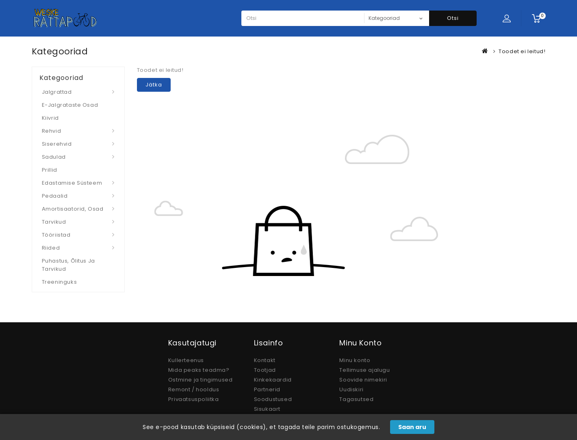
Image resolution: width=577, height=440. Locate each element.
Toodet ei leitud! (522, 51)
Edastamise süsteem (72, 183)
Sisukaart (267, 409)
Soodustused (273, 399)
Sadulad (54, 157)
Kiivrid (50, 118)
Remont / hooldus (193, 389)
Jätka (153, 84)
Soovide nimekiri (363, 380)
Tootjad (265, 370)
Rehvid (51, 131)
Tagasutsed (356, 399)
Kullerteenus (186, 360)
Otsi (453, 18)
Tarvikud (54, 222)
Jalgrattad (57, 92)
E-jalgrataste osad (70, 105)
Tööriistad (56, 235)
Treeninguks (59, 282)
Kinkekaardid (273, 380)
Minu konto (354, 360)
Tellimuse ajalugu (364, 370)
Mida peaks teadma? (199, 370)
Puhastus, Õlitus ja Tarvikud (68, 265)
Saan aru (412, 427)
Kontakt (264, 360)
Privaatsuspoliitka (193, 399)
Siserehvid (57, 144)
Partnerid (267, 389)
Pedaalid (55, 196)
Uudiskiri (351, 389)
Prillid (49, 170)
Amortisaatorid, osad (73, 209)
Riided (51, 248)
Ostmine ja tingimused (200, 380)
